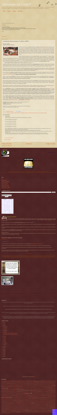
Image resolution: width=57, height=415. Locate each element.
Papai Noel (20, 404)
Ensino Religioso (6, 392)
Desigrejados (19, 389)
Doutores (41, 390)
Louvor (44, 400)
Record (35, 407)
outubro (4, 329)
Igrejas (34, 397)
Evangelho (17, 393)
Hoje (48, 395)
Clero (15, 385)
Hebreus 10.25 (27, 395)
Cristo (20, 388)
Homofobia (54, 395)
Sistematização (18, 410)
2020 (3, 322)
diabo (50, 389)
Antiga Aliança (36, 381)
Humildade (10, 396)
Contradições (32, 386)
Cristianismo (16, 388)
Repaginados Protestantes (17, 408)
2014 (3, 350)
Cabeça (34, 383)
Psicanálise (10, 407)
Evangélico (21, 393)
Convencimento (50, 386)
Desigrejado (14, 389)
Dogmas (33, 390)
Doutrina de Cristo (45, 390)
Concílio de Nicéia (44, 385)
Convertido (3, 387)
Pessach (27, 405)
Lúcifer (46, 400)
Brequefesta (21, 383)
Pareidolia (23, 404)
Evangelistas (33, 393)
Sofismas (29, 410)
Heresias (39, 395)
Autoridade (26, 382)
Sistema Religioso (12, 410)
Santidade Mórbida (19, 409)
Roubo (50, 408)
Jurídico (9, 11)
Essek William (3, 393)
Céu (47, 384)
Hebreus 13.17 (31, 395)
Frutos (45, 394)
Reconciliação (31, 407)
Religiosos (8, 408)
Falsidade (50, 393)
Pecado (2, 405)
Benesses (51, 382)
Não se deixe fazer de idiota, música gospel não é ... (10, 334)
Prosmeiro (45, 406)
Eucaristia (13, 393)
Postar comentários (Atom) (8, 145)
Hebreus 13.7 (35, 395)
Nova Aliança (9, 403)
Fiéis (20, 394)
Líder (12, 400)
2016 (3, 347)
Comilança (36, 385)
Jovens (13, 399)
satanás (35, 409)
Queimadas (20, 407)
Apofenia (50, 381)
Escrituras (41, 392)
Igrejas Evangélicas (39, 397)
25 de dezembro (17, 380)
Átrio (23, 382)
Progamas (35, 406)
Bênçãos (48, 382)
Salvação (7, 409)
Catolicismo (31, 384)
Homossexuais (4, 396)
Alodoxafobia (9, 381)
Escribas (38, 392)
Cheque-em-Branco (4, 385)
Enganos (43, 391)
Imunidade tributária (19, 398)
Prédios (11, 406)
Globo (8, 395)
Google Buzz (54, 414)
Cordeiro (14, 387)
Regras (48, 407)
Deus (42, 389)
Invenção (49, 398)
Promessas (42, 406)
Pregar (13, 406)
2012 (3, 353)
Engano (39, 391)
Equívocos (27, 392)
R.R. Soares (24, 407)
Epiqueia (20, 392)
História (46, 395)
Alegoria (2, 381)
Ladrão (37, 399)
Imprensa (15, 398)
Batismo (39, 382)
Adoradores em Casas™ (16, 4)
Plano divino (40, 405)
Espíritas (48, 392)
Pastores (45, 404)
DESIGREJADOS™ (4, 180)
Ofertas (31, 403)
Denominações (48, 388)
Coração (11, 387)
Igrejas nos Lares (4, 398)
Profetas (32, 406)
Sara (30, 409)
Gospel (14, 395)
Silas (52, 409)
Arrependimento (15, 382)
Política (51, 405)
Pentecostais (9, 405)
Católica (27, 384)
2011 (3, 354)
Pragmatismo (3, 406)
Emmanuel (28, 391)
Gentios (6, 395)
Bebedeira (44, 382)
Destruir (32, 389)
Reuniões (32, 408)
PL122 (34, 405)
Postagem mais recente (6, 143)
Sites (21, 410)
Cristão (12, 388)
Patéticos (49, 404)
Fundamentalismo (49, 394)
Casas (24, 384)
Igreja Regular (27, 397)
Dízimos (24, 390)
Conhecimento (15, 386)
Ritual (45, 408)
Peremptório (13, 405)
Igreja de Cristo (34, 396)
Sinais (8, 410)
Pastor (34, 404)
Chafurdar (50, 384)
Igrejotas (12, 398)
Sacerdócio (3, 409)
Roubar (47, 408)
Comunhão (39, 385)
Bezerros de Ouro (4, 383)
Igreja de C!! (11, 216)
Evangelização (38, 393)
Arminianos (6, 382)
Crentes (3, 388)
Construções (23, 386)
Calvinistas (43, 383)
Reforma (41, 407)
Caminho (47, 383)
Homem (51, 395)
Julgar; (21, 399)
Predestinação (7, 406)
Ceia (42, 384)
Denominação (43, 388)
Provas (3, 407)
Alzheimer (19, 381)
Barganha (35, 382)
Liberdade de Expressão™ (5, 185)
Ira (51, 398)
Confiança (48, 385)
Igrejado (31, 397)
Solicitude (35, 410)
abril (4, 340)
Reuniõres (36, 408)
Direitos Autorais (7, 390)
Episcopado (23, 392)
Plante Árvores (44, 405)
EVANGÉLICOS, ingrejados (5, 181)
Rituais (42, 408)
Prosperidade (49, 406)
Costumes (41, 387)
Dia (44, 389)
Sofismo (32, 410)
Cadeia (40, 383)
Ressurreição (29, 408)
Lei (47, 399)
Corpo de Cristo (26, 387)
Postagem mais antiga (50, 143)
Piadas (32, 405)
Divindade (14, 390)
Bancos (32, 382)
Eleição (25, 391)
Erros (31, 392)
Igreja (30, 396)
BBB (41, 382)
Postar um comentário (7, 139)
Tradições (36, 411)
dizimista (17, 390)
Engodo (46, 391)
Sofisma (24, 410)
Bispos (13, 383)
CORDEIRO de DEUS (19, 387)
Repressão (25, 408)
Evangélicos (26, 393)
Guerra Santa (19, 395)
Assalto (21, 382)
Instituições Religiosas (32, 398)
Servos (50, 409)
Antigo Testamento (41, 381)
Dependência (53, 388)
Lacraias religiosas (33, 399)
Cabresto (37, 383)
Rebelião (28, 407)
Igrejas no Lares (52, 397)
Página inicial (28, 143)
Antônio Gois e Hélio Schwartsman (37, 243)
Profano (29, 406)
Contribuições (36, 386)
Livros (39, 400)
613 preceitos (21, 380)
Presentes (21, 406)
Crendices (49, 387)
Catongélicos (39, 384)
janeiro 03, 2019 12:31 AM (9, 137)
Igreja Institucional (51, 396)
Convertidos (7, 387)
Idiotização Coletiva (22, 396)
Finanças (31, 394)
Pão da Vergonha (12, 404)
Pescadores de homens (18, 405)
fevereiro (4, 343)
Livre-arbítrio (35, 400)
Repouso (22, 408)
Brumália (25, 383)
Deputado (3, 389)
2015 (3, 349)
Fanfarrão (53, 393)
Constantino (19, 386)
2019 (3, 323)
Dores (38, 390)
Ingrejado (23, 398)
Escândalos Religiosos (5, 182)
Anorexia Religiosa (30, 381)
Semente (44, 409)
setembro (4, 330)
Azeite (30, 382)
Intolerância (45, 398)
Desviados (38, 389)
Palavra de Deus (6, 404)
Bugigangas (28, 383)
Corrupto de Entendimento (35, 387)
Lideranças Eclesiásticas (17, 400)
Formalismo (39, 394)
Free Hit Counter (4, 36)
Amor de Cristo (25, 381)
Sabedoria (53, 408)
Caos (54, 383)
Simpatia (6, 410)
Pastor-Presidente (38, 404)
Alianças (5, 381)
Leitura (54, 399)
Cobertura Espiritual (19, 385)
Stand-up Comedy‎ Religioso (44, 410)
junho (4, 337)
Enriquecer (49, 391)
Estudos (14, 11)
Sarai (32, 409)
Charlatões (53, 384)
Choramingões (8, 385)
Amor (22, 381)
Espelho (45, 392)
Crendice (44, 387)
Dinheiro (3, 390)
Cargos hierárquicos (6, 384)
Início (4, 11)
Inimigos (26, 398)
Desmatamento (29, 389)
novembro (4, 327)
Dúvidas (7, 391)
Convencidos (44, 386)
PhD (29, 405)
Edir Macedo (10, 391)
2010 (3, 356)
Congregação (53, 385)
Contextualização (28, 386)
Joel (11, 399)
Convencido (40, 386)
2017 (3, 346)
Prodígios (26, 406)
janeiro (4, 344)
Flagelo (34, 394)
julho (4, 336)
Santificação (24, 409)
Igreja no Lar (18, 397)
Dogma (28, 390)
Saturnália (38, 409)
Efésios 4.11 (14, 391)
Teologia (3, 411)
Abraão (29, 380)
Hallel (23, 395)
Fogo (36, 394)
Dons (36, 390)
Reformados (44, 407)
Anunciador (46, 381)
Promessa (39, 406)
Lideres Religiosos (24, 400)
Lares (41, 399)
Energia (36, 391)
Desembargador (9, 389)
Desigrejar (24, 389)
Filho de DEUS (24, 394)
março (4, 341)
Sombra (39, 410)
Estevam (7, 393)
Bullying (31, 383)
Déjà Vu (36, 388)
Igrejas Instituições (46, 397)
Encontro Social (32, 391)
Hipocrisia (42, 395)
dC (34, 388)
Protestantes (53, 406)
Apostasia (53, 381)
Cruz (25, 388)
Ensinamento (53, 391)
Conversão (54, 386)
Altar (12, 381)
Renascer (12, 408)
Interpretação (41, 398)
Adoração (40, 380)
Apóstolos (3, 382)
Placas (37, 405)
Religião (51, 407)
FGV (18, 394)
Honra (7, 396)
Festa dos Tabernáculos (12, 394)
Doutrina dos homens (52, 390)
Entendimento (12, 392)
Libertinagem (9, 400)
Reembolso (38, 407)
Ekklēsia (18, 391)
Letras (2, 400)
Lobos (41, 400)
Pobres (48, 405)
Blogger (33, 376)
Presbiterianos (17, 406)
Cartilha (17, 384)
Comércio (32, 385)
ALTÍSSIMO (15, 381)
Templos (53, 410)
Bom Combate (17, 383)
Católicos (34, 384)
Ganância (3, 395)
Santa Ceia (11, 409)
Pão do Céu (16, 404)
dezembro (4, 326)
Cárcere (2, 384)
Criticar (22, 388)
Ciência (12, 385)
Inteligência (38, 398)
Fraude (42, 394)
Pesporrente (23, 405)
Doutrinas (4, 391)
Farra (5, 394)
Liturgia (29, 400)
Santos (28, 409)
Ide (18, 396)
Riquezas (39, 408)
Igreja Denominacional (41, 396)
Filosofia (28, 394)
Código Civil (24, 385)
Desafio (5, 389)
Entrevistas (20, 11)
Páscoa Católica (30, 404)
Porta (54, 405)
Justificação (26, 399)
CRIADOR (9, 388)
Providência (6, 407)
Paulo (52, 404)
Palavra (2, 404)
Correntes (30, 387)
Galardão (54, 394)
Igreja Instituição (5, 397)
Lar (39, 399)
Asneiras (19, 382)
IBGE (13, 396)
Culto (27, 388)
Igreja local (13, 397)
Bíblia (7, 383)
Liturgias (32, 400)
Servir (47, 409)
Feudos (16, 394)
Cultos (30, 388)
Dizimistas (20, 390)
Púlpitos (17, 407)
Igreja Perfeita (23, 397)
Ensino (2, 392)
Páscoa (26, 404)
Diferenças (53, 389)
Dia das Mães (47, 389)
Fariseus (3, 394)
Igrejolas (8, 398)
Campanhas (50, 383)
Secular (41, 409)
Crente (54, 387)
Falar (47, 393)
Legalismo (44, 399)
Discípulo (11, 390)
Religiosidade (4, 408)
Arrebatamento (10, 382)
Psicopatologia (14, 407)
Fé (7, 394)
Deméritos (39, 388)
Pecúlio (5, 405)
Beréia (54, 382)
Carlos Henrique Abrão (12, 384)
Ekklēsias (22, 391)
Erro (29, 392)
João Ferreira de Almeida (7, 399)
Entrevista (17, 392)
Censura (45, 384)
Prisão (23, 406)
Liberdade (5, 400)
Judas (16, 399)
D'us (32, 388)
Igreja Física (46, 396)
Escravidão (34, 392)
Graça (16, 395)
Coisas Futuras (28, 385)
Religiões (54, 407)
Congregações (5, 386)
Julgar (18, 399)
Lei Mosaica (50, 399)
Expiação (42, 393)
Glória (11, 395)
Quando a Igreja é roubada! (5, 186)
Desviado (35, 389)
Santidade (14, 409)
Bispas (11, 383)
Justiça (24, 399)
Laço (29, 399)
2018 (3, 325)
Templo (49, 410)
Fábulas (45, 393)
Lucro (48, 400)
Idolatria (27, 396)
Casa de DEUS (21, 384)
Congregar (9, 386)
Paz (54, 404)
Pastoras (42, 404)
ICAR (16, 396)
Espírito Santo (52, 392)
